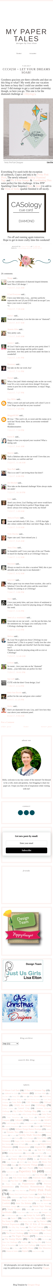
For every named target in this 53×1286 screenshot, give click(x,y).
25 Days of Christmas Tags (35, 1090)
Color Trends (28, 1117)
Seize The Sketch (42, 1203)
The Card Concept (36, 1227)
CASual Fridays (7, 1108)
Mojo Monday (32, 1162)
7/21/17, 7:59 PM (15, 430)
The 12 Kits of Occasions (38, 1224)
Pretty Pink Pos (20, 1190)
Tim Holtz (45, 1239)
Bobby (10, 706)
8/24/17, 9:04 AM (16, 716)
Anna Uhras (12, 548)
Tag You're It (41, 1221)
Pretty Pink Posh (34, 248)
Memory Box (45, 1159)
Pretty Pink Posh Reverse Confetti (22, 1194)
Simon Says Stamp (41, 1206)
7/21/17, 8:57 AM (16, 323)
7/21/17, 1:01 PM (15, 358)
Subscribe (26, 850)
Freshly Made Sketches (30, 1135)
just (33, 1150)
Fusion (17, 1138)
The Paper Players (20, 1236)
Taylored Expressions (11, 1224)
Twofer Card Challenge (27, 1245)
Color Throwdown (13, 1117)
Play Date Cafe (16, 1181)
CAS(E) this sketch (22, 1105)
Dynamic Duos (13, 1132)
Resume (33, 53)
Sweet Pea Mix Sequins (31, 1218)
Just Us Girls (44, 1150)
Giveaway (6, 1141)
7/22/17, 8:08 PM (15, 476)
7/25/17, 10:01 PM (16, 672)
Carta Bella (16, 1102)
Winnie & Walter (12, 1251)
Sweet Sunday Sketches (26, 1221)
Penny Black (39, 1175)
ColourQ (18, 1120)
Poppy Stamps (11, 1184)
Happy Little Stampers (23, 1141)
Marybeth (11, 564)
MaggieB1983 (13, 415)
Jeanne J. (11, 343)
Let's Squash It (14, 1156)
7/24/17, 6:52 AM (16, 573)
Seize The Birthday (24, 1203)
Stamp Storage (33, 1212)
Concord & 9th (34, 1120)
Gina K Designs (28, 1138)
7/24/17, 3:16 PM (15, 611)
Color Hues (46, 1114)
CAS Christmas (32, 1102)
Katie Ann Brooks (14, 693)
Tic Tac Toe (32, 1239)
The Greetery (33, 1233)
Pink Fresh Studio (20, 1178)
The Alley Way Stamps (16, 1227)
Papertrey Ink (27, 1171)
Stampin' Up (46, 1212)
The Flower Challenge (15, 1233)
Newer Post (46, 726)
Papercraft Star (11, 1172)
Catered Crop (23, 1108)
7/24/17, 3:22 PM (15, 630)
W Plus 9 (16, 1248)
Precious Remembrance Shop (35, 1186)
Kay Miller (11, 399)
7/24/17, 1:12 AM (16, 557)
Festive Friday (29, 1132)
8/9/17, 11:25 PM (15, 700)
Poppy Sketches (46, 1181)
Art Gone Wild (40, 1093)
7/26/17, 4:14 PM (15, 686)
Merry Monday (11, 1162)
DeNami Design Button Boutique (28, 1129)
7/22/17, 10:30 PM (16, 492)
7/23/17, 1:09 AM (16, 511)
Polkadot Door (32, 1181)
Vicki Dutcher (13, 534)
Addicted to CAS (11, 1093)
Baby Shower (34, 1096)
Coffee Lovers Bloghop (29, 1114)
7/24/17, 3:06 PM (15, 592)
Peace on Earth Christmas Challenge (20, 1175)
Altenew (25, 1093)
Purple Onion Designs (31, 1197)
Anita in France (13, 518)
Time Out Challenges (10, 1242)
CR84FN (47, 1120)
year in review (36, 1251)
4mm (30, 186)
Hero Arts (38, 1141)
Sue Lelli (11, 679)
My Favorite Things (28, 1164)
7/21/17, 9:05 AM (16, 336)
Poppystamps (28, 1183)
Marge (10, 278)
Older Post (6, 726)
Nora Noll (11, 469)
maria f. (10, 316)
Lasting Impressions (15, 1153)
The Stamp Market (13, 1239)
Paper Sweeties (44, 1168)
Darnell (10, 378)
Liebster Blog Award (29, 1156)
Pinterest (5, 1181)
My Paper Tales (26, 35)
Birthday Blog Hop (17, 1099)
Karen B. (11, 437)
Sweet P (14, 1218)
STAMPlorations (10, 1215)
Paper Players (27, 1168)
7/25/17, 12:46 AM (16, 656)
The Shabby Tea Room (43, 1236)
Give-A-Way (42, 1138)
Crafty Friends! (29, 1123)
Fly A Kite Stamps (20, 180)
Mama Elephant (18, 1159)
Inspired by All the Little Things (15, 1150)
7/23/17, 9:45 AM (16, 541)
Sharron (10, 453)
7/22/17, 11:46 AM (16, 463)
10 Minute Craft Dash (11, 1090)
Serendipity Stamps (9, 1206)
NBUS (16, 1168)
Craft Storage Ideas (13, 1123)
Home (19, 53)
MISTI (22, 1162)
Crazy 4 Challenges (44, 1123)
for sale (13, 1135)
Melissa (10, 636)
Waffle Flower (28, 1248)
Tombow (24, 1242)
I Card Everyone (14, 294)
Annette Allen (13, 329)
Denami (36, 1126)
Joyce (9, 599)
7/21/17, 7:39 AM (16, 309)
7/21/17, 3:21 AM (16, 288)
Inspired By (40, 1147)
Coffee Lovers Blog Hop (10, 1114)
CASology (22, 248)
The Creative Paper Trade (40, 1230)
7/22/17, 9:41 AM (16, 446)
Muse (13, 1165)
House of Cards (19, 1144)
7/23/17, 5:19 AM (16, 527)
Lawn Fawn (38, 1153)
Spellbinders (7, 1212)
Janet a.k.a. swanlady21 (16, 617)
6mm (38, 186)
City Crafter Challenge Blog (24, 1111)
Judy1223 (11, 580)
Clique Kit (44, 1111)
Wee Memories (45, 1248)
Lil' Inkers (44, 1156)
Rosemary (11, 364)
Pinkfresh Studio (40, 1178)
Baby (25, 1096)
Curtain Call (25, 1126)
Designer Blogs (34, 1285)
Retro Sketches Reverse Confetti (28, 1200)
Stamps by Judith (34, 1215)
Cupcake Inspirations (12, 1126)
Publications (15, 1197)
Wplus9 (25, 1251)
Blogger (46, 1268)
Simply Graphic (14, 1209)
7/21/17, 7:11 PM (15, 371)
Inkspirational (24, 1147)
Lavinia (28, 1153)
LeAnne (10, 663)
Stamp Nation (21, 1212)
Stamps (21, 1215)
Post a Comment (7, 722)
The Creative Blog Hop (19, 1230)
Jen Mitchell (12, 483)
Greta (9, 499)
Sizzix (29, 1209)
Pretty (10, 1190)
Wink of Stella (12, 188)
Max (35, 1159)
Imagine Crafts (32, 1144)
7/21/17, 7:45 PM (15, 409)
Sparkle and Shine (41, 1209)
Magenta (5, 1159)
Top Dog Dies (36, 1242)
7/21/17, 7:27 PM (15, 393)
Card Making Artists (33, 1099)
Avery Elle (16, 1096)
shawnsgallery (24, 1206)
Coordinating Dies (42, 180)
